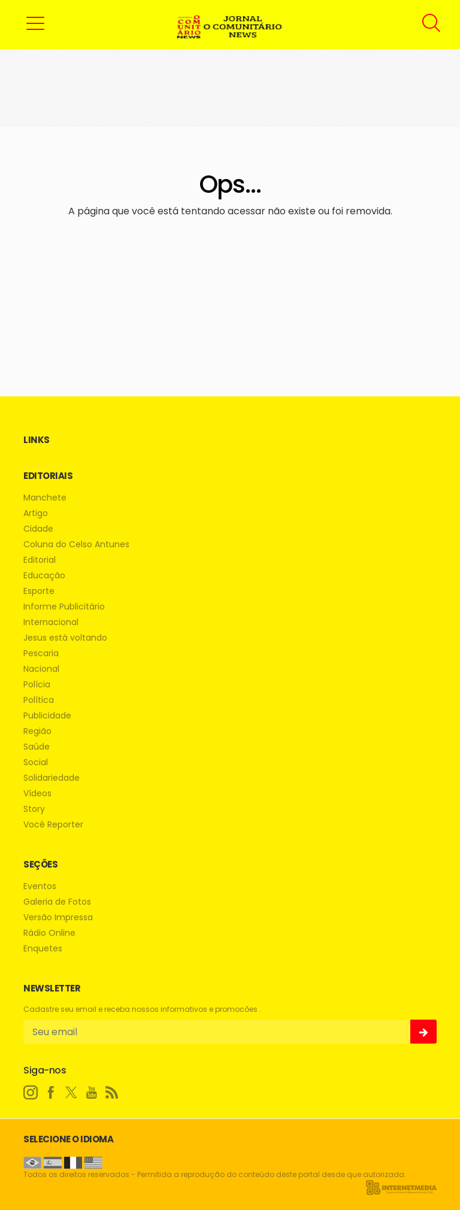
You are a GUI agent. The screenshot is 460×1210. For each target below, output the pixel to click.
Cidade (38, 529)
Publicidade (47, 716)
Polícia (36, 685)
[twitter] (71, 1092)
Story (34, 809)
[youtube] (91, 1092)
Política (38, 700)
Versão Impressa (58, 917)
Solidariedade (51, 778)
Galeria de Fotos (57, 902)
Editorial (39, 560)
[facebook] (51, 1092)
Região (37, 731)
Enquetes (42, 949)
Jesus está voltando (65, 638)
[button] (35, 23)
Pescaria (41, 653)
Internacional (50, 622)
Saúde (36, 747)
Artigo (35, 513)
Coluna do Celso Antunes (76, 544)
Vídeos (37, 794)
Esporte (39, 591)
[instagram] (30, 1092)
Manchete (44, 498)
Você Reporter (53, 825)
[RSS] (112, 1092)
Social (35, 762)
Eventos (39, 886)
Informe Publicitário (64, 607)
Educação (44, 576)
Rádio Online (49, 933)
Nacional (41, 669)
